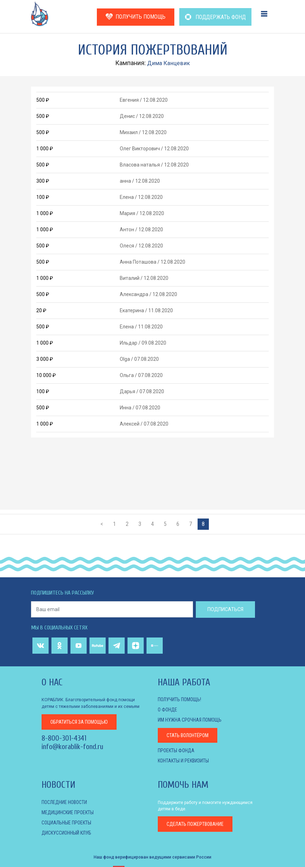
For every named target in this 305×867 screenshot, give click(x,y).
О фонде (167, 709)
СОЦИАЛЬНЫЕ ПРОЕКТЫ (66, 822)
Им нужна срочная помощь (190, 720)
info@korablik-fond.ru (72, 746)
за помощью (79, 721)
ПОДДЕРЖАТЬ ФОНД (215, 17)
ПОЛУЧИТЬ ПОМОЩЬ (136, 16)
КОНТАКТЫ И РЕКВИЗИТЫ (183, 761)
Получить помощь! (179, 699)
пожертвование (195, 824)
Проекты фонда (176, 750)
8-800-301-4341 (64, 737)
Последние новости (64, 802)
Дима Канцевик (169, 63)
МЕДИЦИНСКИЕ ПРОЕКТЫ (68, 812)
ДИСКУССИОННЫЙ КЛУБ (66, 833)
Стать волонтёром (187, 735)
